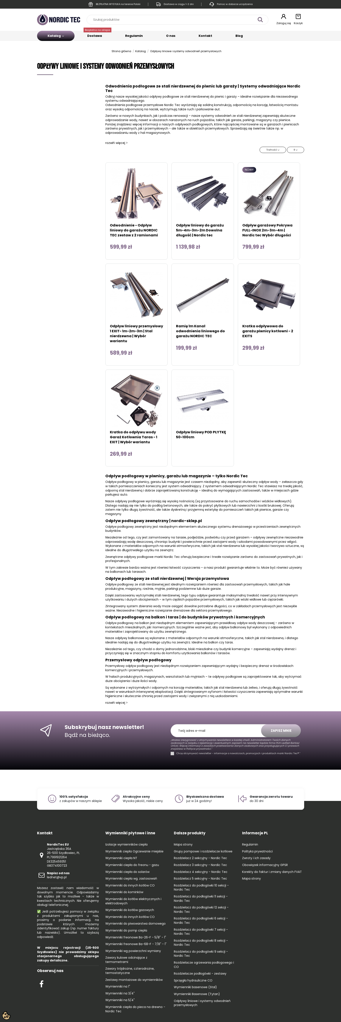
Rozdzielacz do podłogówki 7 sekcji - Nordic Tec (201, 932)
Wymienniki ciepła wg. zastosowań (131, 879)
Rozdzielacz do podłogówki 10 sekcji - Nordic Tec (201, 887)
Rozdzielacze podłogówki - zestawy (200, 974)
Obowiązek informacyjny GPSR (265, 865)
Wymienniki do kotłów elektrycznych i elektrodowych (133, 901)
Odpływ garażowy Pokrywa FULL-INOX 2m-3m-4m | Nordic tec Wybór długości (267, 230)
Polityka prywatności (257, 851)
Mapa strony (183, 845)
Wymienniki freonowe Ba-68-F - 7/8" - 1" (136, 944)
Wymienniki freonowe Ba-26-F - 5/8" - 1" (135, 937)
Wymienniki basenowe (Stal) (195, 987)
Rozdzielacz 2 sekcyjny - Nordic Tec (200, 858)
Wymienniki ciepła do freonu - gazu (132, 865)
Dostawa (97, 34)
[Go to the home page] (58, 19)
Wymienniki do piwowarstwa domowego (135, 924)
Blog (239, 36)
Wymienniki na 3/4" (120, 993)
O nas (170, 36)
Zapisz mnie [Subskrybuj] (281, 730)
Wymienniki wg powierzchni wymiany (133, 951)
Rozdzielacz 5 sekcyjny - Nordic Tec (200, 879)
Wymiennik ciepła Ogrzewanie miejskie (134, 851)
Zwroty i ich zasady (256, 858)
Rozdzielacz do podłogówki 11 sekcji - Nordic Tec (201, 898)
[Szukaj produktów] (260, 20)
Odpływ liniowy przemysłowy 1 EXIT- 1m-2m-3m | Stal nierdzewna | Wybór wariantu (136, 333)
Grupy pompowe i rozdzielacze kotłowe (203, 851)
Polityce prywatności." (198, 749)
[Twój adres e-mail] (218, 730)
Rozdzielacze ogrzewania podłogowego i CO (204, 965)
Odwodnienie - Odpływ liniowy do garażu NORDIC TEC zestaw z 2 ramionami (134, 230)
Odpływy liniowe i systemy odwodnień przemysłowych (202, 1003)
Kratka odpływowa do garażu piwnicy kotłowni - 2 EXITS (267, 331)
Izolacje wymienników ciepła (126, 845)
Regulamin (134, 36)
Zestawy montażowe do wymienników (134, 980)
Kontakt (205, 36)
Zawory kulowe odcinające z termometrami (126, 960)
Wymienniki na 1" (117, 987)
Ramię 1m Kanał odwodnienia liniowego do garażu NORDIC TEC (200, 331)
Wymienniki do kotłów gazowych (129, 910)
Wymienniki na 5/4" (120, 1000)
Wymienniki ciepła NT (121, 858)
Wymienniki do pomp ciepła (126, 930)
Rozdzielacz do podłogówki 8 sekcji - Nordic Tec (201, 943)
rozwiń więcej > (116, 143)
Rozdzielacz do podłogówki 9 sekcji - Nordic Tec (201, 954)
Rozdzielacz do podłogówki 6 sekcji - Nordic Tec (201, 920)
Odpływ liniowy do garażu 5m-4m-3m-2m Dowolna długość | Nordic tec (200, 230)
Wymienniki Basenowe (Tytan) (197, 994)
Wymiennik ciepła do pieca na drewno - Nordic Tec (135, 1009)
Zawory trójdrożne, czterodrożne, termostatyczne (129, 971)
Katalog (56, 36)
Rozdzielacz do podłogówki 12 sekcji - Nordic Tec (201, 909)
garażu (156, 482)
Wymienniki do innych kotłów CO (130, 885)
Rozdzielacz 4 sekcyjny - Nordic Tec (200, 872)
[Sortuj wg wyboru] (273, 150)
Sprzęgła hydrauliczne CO (193, 980)
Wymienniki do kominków (124, 892)
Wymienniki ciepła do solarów (127, 872)
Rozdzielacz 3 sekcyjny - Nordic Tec (200, 865)
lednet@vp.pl (58, 875)
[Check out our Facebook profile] (41, 983)
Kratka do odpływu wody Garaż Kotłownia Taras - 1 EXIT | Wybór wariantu (133, 437)
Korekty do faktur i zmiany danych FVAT (272, 872)
